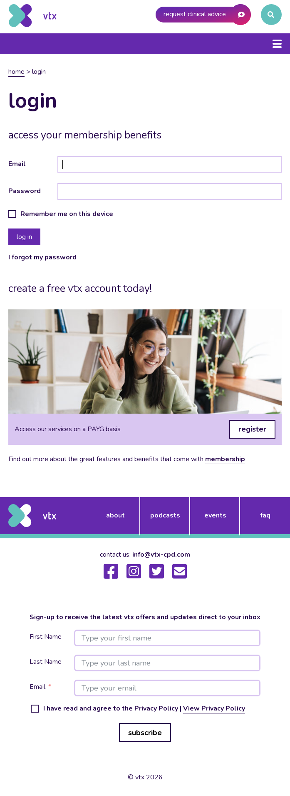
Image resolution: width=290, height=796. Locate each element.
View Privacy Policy (214, 708)
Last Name (46, 662)
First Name (46, 637)
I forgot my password (42, 257)
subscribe (145, 733)
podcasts (165, 515)
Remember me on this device (66, 214)
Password (24, 191)
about (115, 515)
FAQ (265, 515)
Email (17, 163)
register (252, 429)
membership (225, 459)
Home (16, 71)
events (215, 515)
